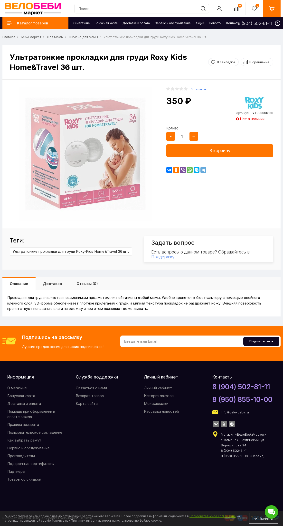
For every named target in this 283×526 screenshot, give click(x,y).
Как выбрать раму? (24, 440)
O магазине (17, 388)
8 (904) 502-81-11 (241, 387)
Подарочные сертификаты (30, 463)
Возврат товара (90, 395)
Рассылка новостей (161, 411)
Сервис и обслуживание (28, 448)
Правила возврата (23, 424)
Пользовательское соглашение (34, 432)
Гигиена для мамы (83, 37)
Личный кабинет (158, 388)
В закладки (226, 62)
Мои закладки (156, 403)
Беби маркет (31, 37)
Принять (263, 518)
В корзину (219, 150)
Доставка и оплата (24, 403)
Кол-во (172, 128)
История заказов (159, 395)
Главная (8, 37)
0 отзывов (199, 89)
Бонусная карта (21, 395)
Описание (19, 283)
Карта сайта (87, 403)
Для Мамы (55, 37)
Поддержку (162, 256)
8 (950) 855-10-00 (242, 399)
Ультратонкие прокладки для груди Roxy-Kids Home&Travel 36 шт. (71, 251)
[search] (203, 8)
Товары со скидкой (24, 479)
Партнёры (16, 471)
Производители (21, 455)
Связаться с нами (91, 388)
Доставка (52, 283)
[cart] (272, 8)
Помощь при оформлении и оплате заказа (31, 414)
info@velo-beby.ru (235, 412)
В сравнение (259, 62)
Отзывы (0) (87, 283)
